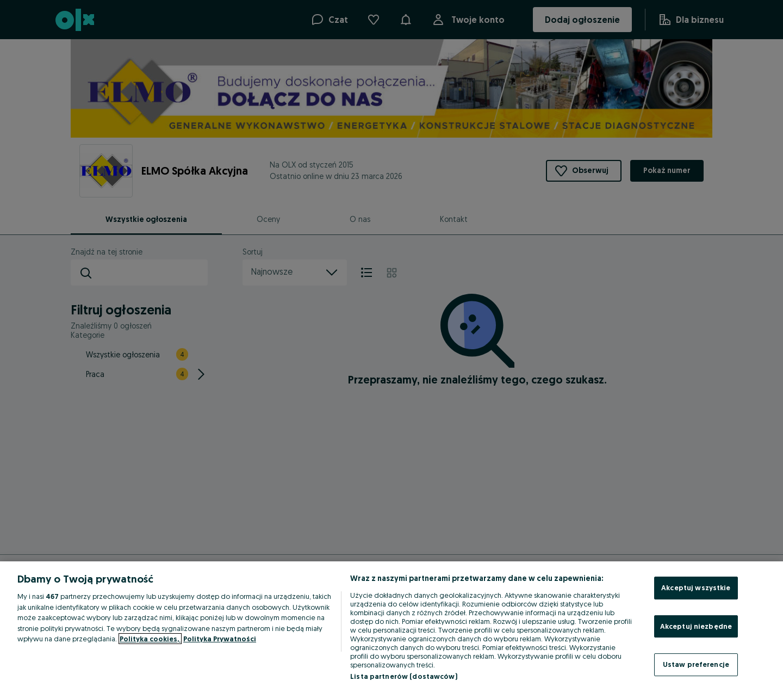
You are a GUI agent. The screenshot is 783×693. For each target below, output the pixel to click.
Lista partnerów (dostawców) (403, 676)
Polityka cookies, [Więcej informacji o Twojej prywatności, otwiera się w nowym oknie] (150, 638)
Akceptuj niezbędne (696, 626)
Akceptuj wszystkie (695, 587)
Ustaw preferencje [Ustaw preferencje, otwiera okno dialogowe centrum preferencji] (696, 664)
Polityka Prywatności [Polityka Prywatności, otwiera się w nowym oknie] (219, 638)
